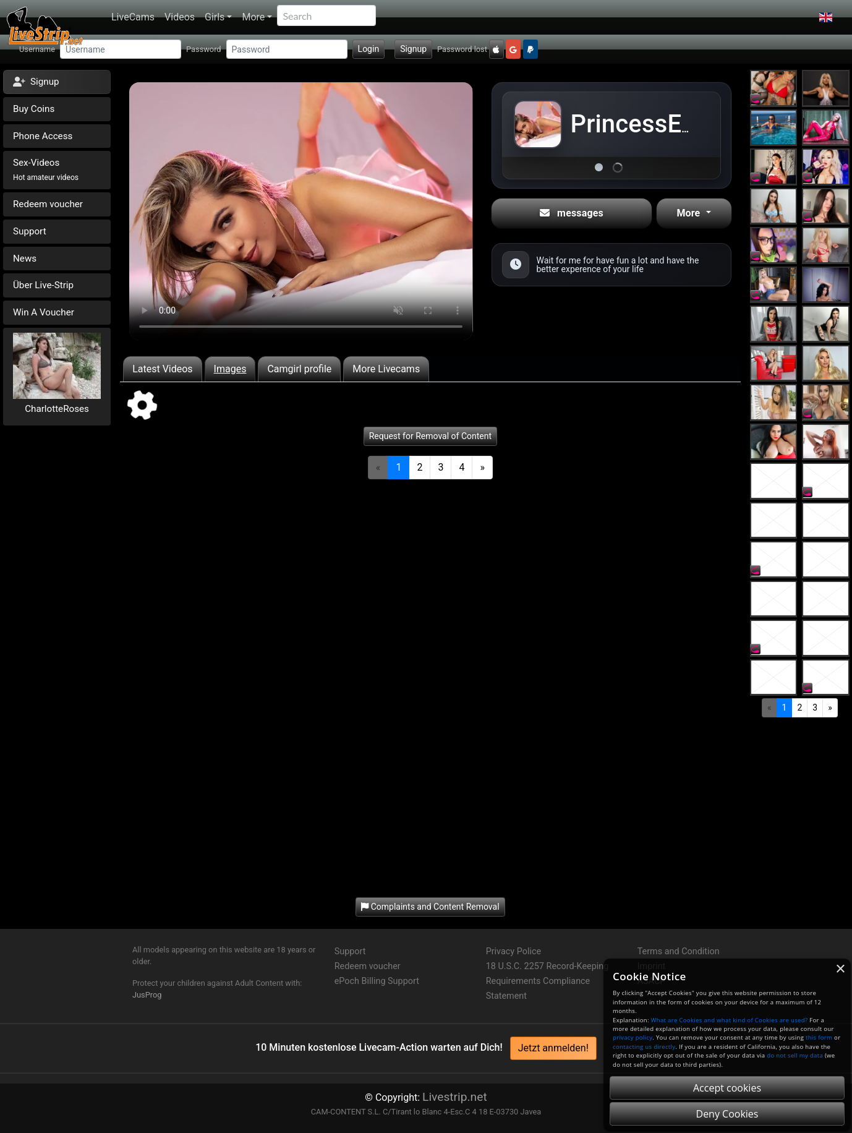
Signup (413, 49)
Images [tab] (230, 369)
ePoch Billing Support (376, 981)
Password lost (462, 49)
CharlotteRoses (57, 408)
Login (369, 49)
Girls (214, 17)
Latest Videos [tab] (162, 369)
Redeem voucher (48, 204)
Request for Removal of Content (430, 436)
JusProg (147, 994)
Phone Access (42, 136)
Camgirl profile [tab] (299, 369)
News (24, 258)
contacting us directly (644, 1047)
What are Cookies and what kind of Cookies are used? (729, 1020)
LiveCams (133, 17)
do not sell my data (795, 1055)
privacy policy (632, 1037)
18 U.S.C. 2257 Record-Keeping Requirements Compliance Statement (547, 981)
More (253, 17)
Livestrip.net (454, 1097)
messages (571, 213)
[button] (825, 17)
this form (819, 1037)
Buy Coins (33, 108)
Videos (179, 17)
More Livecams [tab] (386, 369)
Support (29, 231)
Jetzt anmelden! (553, 1048)
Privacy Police (513, 951)
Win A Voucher (43, 312)
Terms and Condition (678, 951)
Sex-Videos (46, 169)
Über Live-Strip (43, 285)
